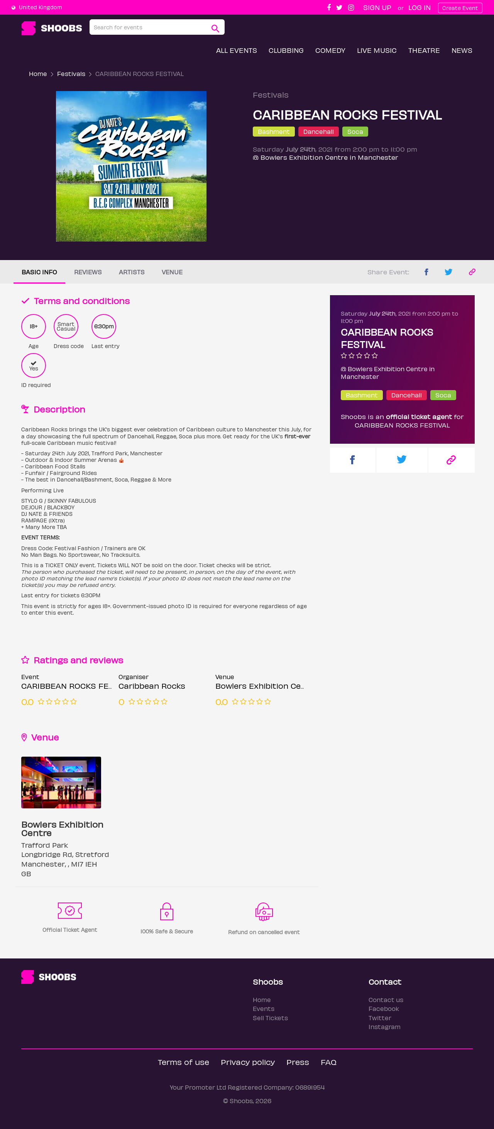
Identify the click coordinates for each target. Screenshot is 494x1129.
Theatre (424, 50)
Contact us (386, 999)
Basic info (39, 271)
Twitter (380, 1017)
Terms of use (183, 1061)
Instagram (385, 1026)
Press (297, 1061)
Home (38, 73)
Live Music (377, 50)
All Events (236, 50)
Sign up (377, 7)
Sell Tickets (270, 1017)
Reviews (88, 271)
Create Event (460, 8)
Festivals (71, 73)
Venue (172, 271)
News (462, 50)
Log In (419, 7)
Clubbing (286, 50)
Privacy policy (248, 1061)
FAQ (329, 1061)
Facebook (384, 1008)
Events (263, 1008)
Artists (132, 271)
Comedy (330, 50)
